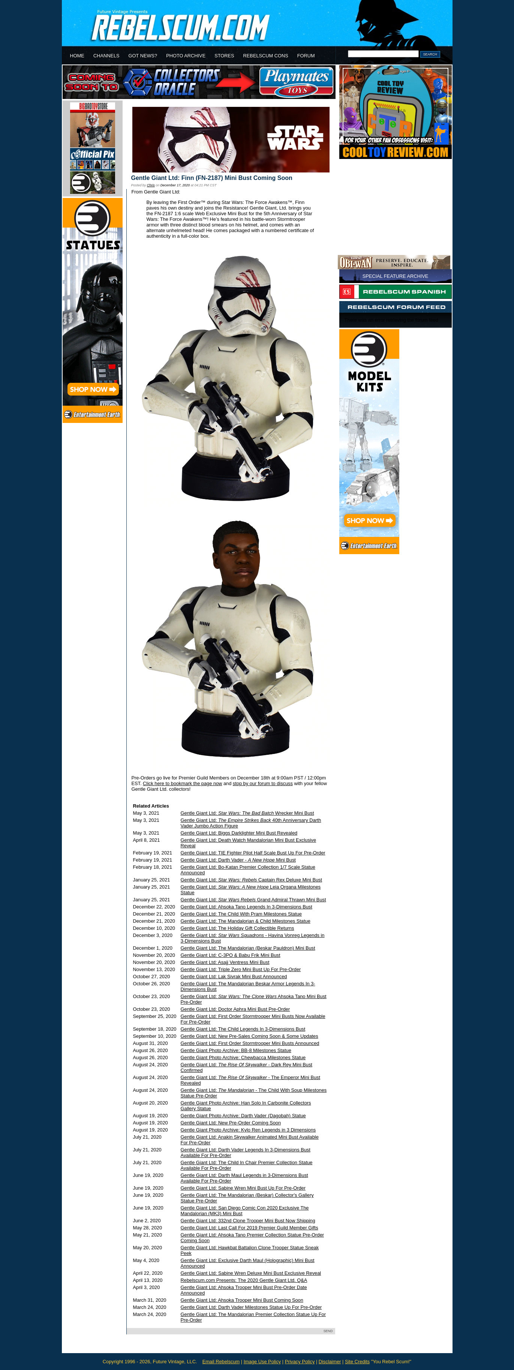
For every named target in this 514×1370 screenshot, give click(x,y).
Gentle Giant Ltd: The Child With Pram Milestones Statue (241, 914)
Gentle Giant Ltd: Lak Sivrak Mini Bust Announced (234, 976)
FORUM (306, 55)
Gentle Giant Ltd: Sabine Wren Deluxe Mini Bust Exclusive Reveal (251, 1273)
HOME (77, 55)
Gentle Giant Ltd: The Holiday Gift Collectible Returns (237, 928)
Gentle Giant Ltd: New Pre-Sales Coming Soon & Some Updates (249, 1036)
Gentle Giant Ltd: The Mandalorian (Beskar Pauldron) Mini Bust (248, 948)
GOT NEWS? (143, 55)
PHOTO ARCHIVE (185, 55)
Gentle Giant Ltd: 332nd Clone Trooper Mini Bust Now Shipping (248, 1220)
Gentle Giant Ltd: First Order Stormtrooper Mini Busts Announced (250, 1043)
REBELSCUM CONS (265, 55)
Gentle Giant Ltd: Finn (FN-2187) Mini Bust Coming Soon (211, 178)
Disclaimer (330, 1361)
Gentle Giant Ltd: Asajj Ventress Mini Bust (225, 962)
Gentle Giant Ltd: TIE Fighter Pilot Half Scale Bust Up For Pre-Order (253, 853)
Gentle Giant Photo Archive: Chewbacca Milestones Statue (243, 1057)
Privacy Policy (300, 1361)
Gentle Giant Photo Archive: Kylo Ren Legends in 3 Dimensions (248, 1130)
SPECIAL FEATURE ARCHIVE (396, 276)
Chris (151, 185)
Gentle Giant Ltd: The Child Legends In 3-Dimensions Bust (243, 1029)
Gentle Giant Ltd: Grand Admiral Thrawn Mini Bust (253, 899)
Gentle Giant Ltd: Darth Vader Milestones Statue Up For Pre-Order (251, 1307)
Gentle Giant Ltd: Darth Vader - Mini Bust (238, 860)
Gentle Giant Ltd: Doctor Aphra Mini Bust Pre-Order (235, 1009)
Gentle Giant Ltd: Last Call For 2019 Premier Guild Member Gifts (249, 1228)
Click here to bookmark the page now (182, 783)
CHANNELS (106, 55)
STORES (224, 55)
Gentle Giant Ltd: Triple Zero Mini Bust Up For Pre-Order (241, 969)
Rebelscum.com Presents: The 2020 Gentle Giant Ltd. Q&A (244, 1280)
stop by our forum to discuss (263, 783)
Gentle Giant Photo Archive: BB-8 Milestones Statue (236, 1050)
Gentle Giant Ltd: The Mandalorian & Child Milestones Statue (245, 921)
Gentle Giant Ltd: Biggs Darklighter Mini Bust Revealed (239, 833)
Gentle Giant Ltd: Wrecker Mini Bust (247, 813)
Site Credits (357, 1361)
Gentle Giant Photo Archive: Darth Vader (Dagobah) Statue (243, 1115)
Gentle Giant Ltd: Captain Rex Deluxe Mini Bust (251, 880)
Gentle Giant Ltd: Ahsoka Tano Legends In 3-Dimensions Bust (246, 907)
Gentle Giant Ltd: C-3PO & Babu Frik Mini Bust (230, 955)
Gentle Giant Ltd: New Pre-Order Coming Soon (231, 1123)
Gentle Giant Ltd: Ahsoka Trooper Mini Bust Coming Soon (242, 1300)
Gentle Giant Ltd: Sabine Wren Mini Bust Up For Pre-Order (243, 1188)
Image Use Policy (262, 1361)
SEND (328, 1331)
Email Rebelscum (221, 1361)
